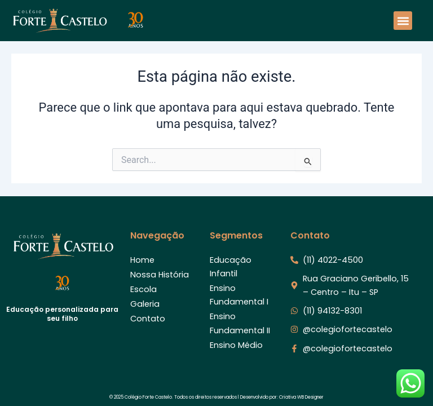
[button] (403, 20)
